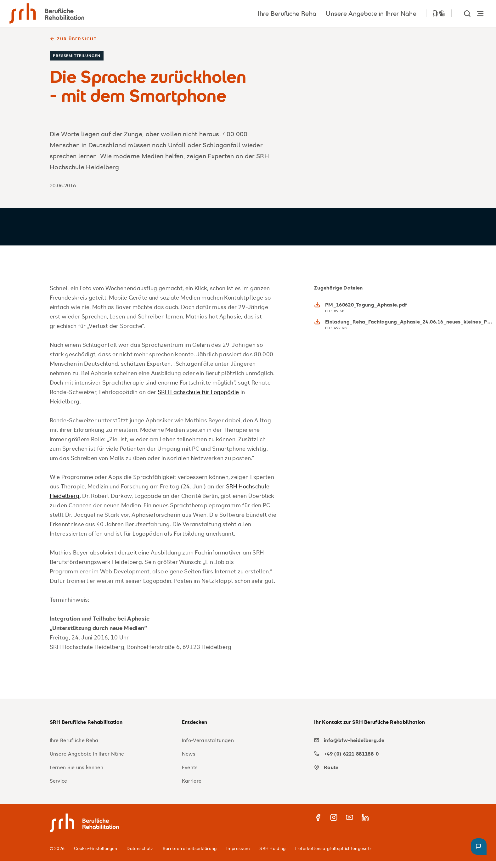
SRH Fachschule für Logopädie (198, 392)
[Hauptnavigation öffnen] (480, 13)
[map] (378, 767)
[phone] (378, 753)
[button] (479, 846)
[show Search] (467, 13)
